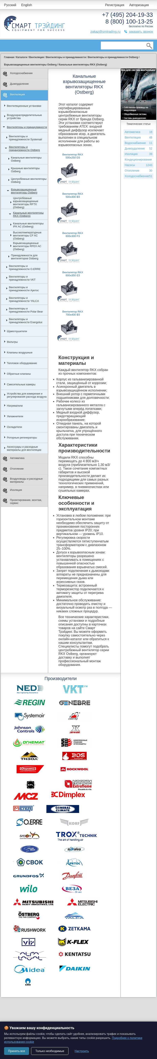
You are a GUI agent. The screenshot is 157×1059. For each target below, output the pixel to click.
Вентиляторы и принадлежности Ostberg (24, 148)
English (26, 5)
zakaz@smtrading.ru (105, 31)
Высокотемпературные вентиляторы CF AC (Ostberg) (27, 235)
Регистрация (114, 5)
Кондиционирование (138, 160)
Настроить (82, 1051)
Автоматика (14, 458)
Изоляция (12, 490)
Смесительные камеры (21, 384)
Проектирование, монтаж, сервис (22, 501)
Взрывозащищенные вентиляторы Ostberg (24, 191)
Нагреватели (15, 405)
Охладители (14, 426)
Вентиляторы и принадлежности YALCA (24, 299)
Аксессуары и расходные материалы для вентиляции (24, 448)
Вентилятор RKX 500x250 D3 (72, 156)
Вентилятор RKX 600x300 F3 (72, 235)
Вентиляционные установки (24, 105)
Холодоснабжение (18, 74)
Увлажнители (15, 416)
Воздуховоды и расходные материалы (23, 480)
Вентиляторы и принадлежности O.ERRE (24, 267)
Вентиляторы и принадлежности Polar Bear (26, 310)
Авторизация (139, 5)
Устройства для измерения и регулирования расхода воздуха (27, 395)
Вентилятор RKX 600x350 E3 (72, 274)
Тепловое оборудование (22, 363)
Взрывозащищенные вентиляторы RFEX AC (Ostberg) (27, 246)
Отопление (13, 469)
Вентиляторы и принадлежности (27, 127)
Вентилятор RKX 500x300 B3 (72, 195)
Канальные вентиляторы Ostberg (26, 159)
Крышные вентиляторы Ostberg (25, 170)
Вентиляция (14, 95)
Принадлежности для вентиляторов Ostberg (24, 257)
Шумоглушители (17, 331)
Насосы (137, 165)
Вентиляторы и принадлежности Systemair (25, 138)
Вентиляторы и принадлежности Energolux (25, 321)
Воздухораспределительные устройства (24, 117)
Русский (10, 5)
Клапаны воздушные (20, 352)
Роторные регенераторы (22, 437)
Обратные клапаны (19, 373)
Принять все (16, 1051)
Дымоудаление (16, 84)
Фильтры (12, 341)
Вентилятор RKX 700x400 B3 (72, 313)
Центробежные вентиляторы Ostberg (29, 180)
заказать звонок (141, 31)
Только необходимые (49, 1051)
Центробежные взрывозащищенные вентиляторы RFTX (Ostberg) (25, 203)
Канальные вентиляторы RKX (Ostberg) (28, 214)
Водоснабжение (138, 143)
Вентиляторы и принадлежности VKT (22, 278)
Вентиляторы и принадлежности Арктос (24, 289)
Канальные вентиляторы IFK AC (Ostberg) (28, 225)
